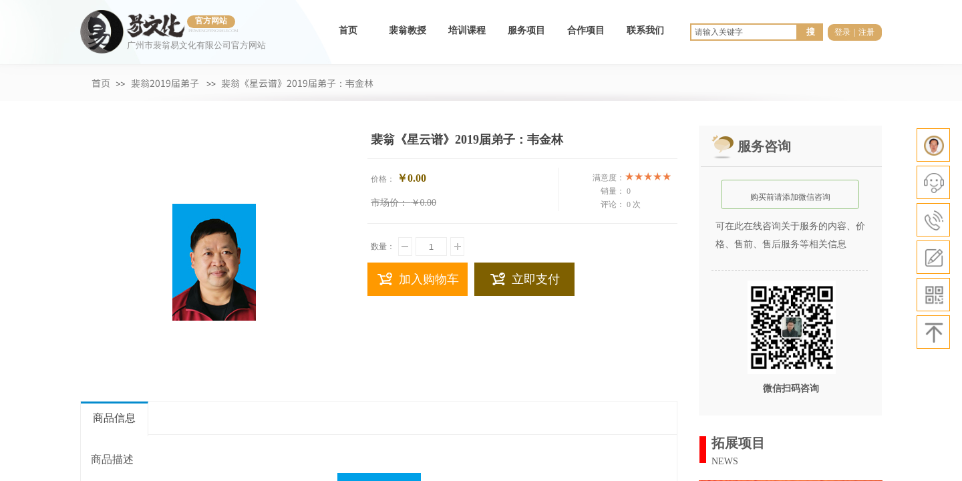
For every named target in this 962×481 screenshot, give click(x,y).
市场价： (389, 203)
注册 (866, 32)
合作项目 (586, 30)
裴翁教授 (407, 30)
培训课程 (467, 30)
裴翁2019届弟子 (165, 83)
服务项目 (526, 30)
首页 (348, 30)
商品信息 (114, 418)
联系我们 (645, 30)
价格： (383, 179)
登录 (842, 32)
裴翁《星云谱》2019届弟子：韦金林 (297, 83)
